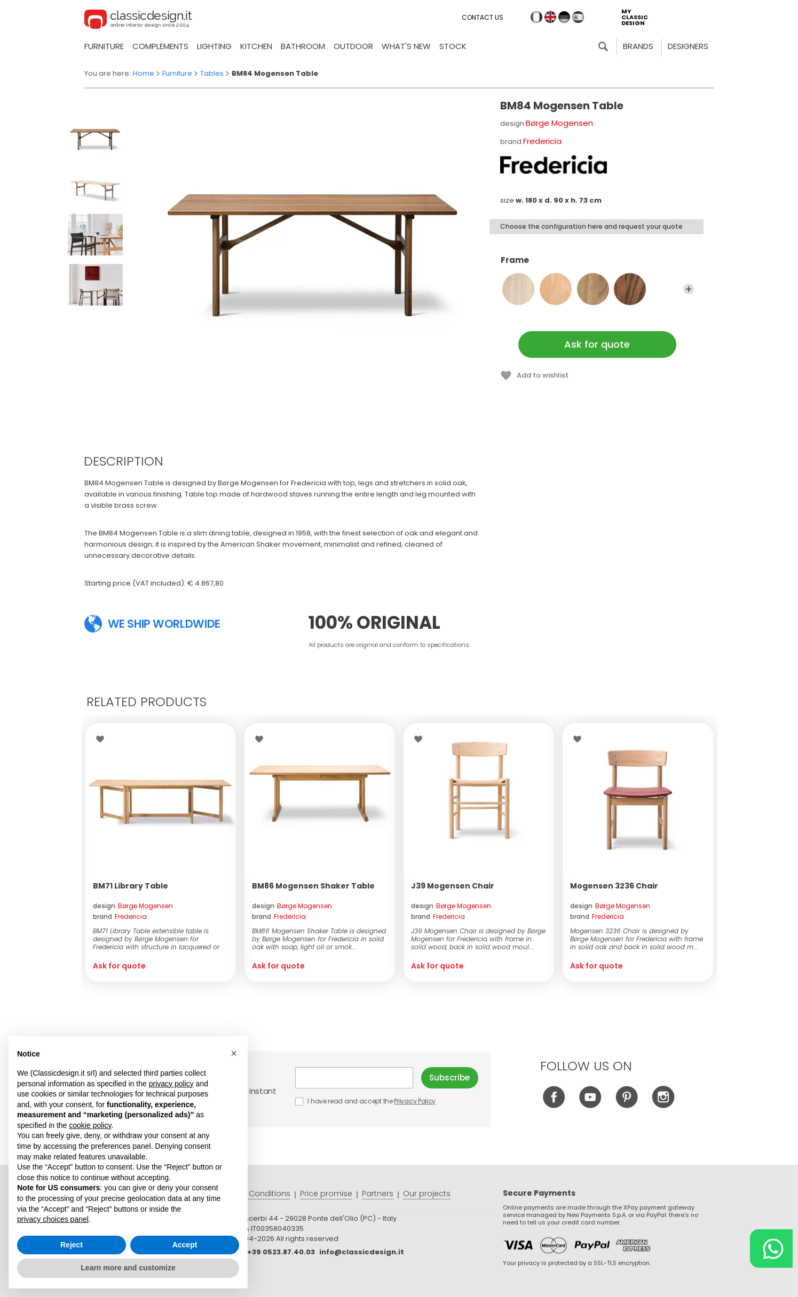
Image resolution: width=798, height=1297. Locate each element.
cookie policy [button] (90, 1125)
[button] (233, 1053)
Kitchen (256, 46)
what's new (406, 46)
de (564, 17)
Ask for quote (597, 344)
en (550, 17)
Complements (160, 46)
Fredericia (542, 141)
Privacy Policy (415, 1101)
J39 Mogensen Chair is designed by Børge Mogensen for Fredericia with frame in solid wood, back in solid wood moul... (478, 939)
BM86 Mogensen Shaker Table (313, 885)
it (536, 17)
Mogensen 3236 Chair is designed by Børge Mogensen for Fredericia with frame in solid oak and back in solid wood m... (636, 939)
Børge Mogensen (559, 123)
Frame (597, 265)
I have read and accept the (366, 1101)
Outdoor (353, 46)
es (578, 17)
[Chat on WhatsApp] (771, 1248)
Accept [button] (184, 1244)
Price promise (326, 1193)
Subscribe (449, 1077)
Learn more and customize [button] (128, 1267)
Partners (377, 1193)
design (133, 905)
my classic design (634, 17)
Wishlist (102, 739)
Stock (453, 46)
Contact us (482, 17)
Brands (638, 46)
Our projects (427, 1193)
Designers (688, 46)
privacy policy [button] (171, 1083)
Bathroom (303, 46)
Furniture (104, 46)
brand (120, 916)
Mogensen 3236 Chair (614, 885)
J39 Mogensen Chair (452, 885)
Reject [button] (71, 1244)
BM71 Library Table (130, 885)
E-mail (354, 1077)
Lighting (214, 46)
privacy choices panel (53, 1219)
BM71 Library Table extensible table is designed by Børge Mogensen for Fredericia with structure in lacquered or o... (156, 939)
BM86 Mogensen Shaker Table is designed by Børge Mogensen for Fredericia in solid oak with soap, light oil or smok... (319, 939)
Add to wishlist (542, 375)
